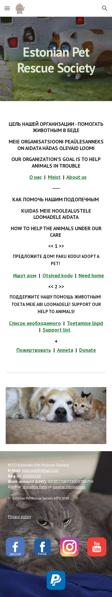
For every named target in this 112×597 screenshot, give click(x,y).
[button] (7, 8)
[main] (56, 59)
